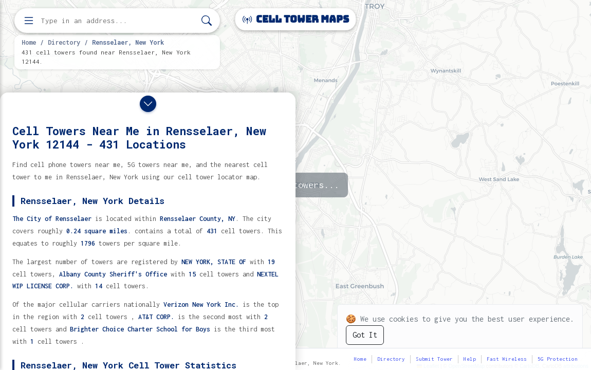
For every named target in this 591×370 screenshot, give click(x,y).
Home (29, 42)
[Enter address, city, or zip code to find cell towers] (118, 21)
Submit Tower (434, 359)
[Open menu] (28, 20)
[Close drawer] (148, 104)
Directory (64, 42)
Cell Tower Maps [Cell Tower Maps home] (296, 19)
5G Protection (558, 359)
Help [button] (470, 359)
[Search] (206, 20)
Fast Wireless (507, 359)
